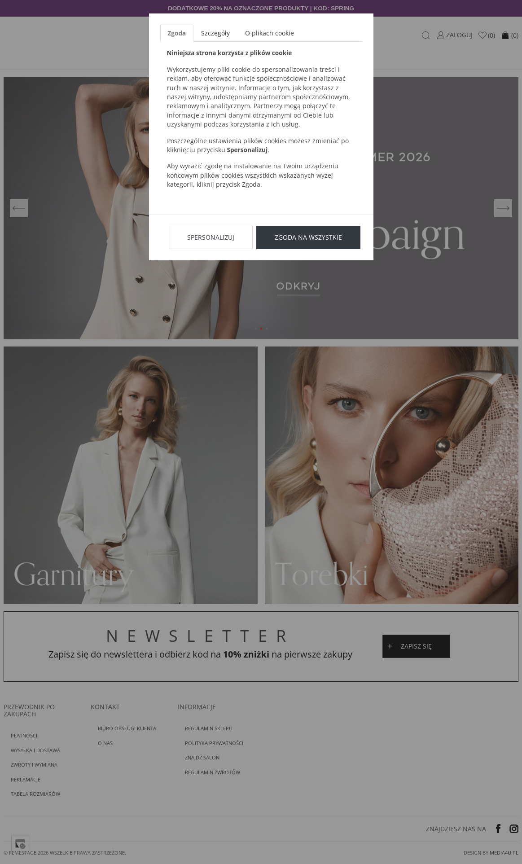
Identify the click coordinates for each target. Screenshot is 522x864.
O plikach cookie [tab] (269, 33)
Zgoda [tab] (177, 33)
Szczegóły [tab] (215, 33)
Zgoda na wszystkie (308, 237)
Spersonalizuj (210, 237)
